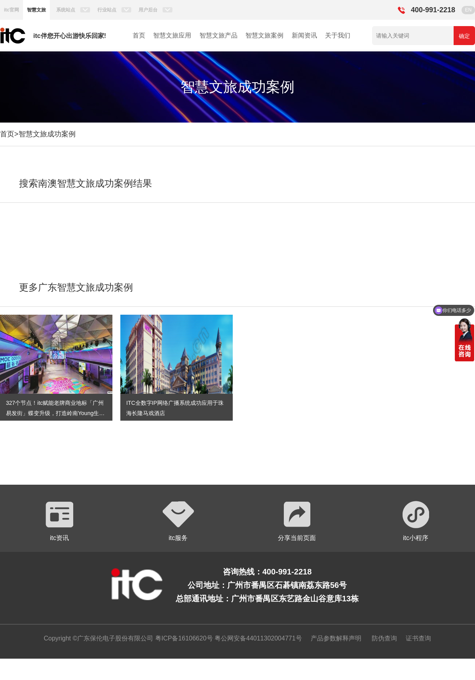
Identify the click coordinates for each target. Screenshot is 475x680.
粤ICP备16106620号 (183, 638)
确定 (464, 36)
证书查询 (418, 638)
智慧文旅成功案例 (47, 134)
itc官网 (11, 10)
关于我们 (337, 35)
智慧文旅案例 (264, 35)
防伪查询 (384, 638)
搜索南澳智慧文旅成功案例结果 (85, 183)
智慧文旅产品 (219, 35)
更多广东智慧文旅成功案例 (76, 287)
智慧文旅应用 (172, 35)
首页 (139, 35)
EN (468, 10)
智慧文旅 (36, 10)
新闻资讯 (304, 35)
